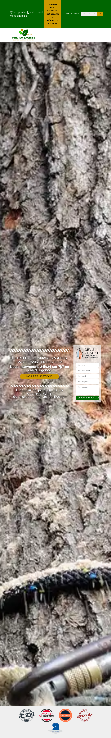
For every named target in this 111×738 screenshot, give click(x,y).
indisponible (17, 12)
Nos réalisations (39, 376)
